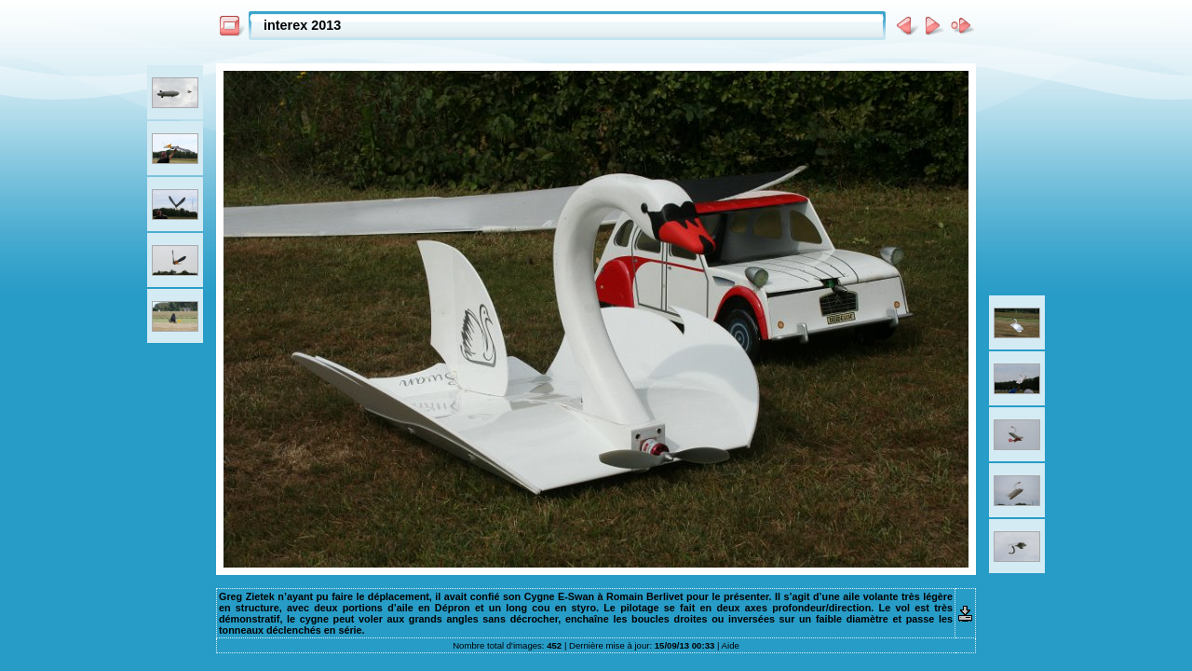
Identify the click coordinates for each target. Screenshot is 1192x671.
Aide (730, 645)
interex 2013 (302, 25)
